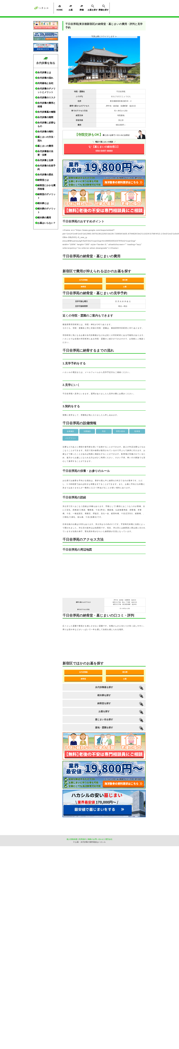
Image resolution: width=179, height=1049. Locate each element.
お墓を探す (93, 7)
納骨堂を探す (104, 703)
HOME (60, 7)
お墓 (71, 7)
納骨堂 (83, 287)
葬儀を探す (104, 7)
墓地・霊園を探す (104, 727)
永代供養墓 (83, 280)
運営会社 (108, 839)
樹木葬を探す (104, 695)
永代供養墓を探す (104, 687)
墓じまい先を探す (104, 719)
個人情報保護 (72, 839)
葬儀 (82, 7)
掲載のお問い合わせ (96, 839)
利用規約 (82, 839)
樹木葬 (124, 280)
